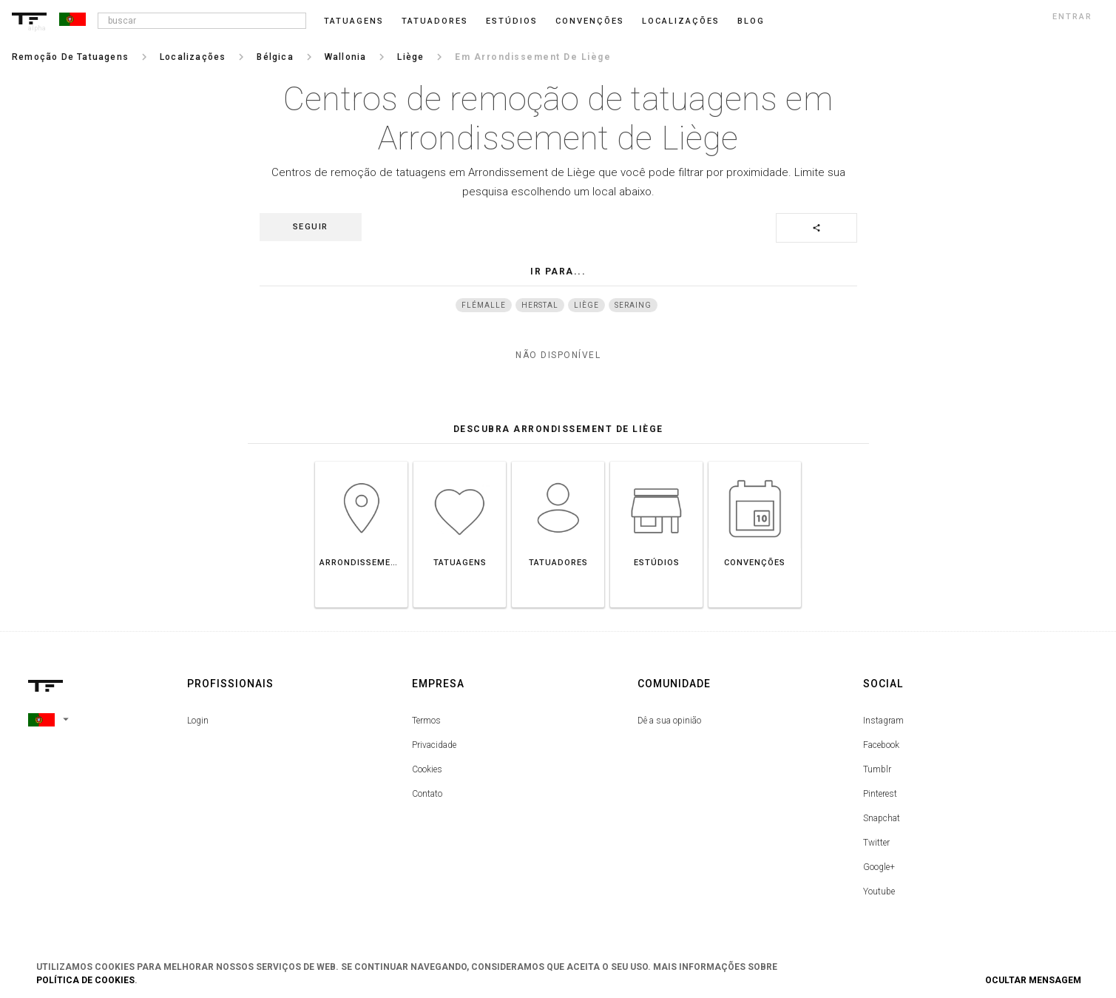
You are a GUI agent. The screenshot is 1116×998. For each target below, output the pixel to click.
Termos (426, 720)
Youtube (879, 891)
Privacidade (434, 745)
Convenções (589, 21)
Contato (427, 794)
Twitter (876, 842)
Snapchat (881, 818)
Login (198, 720)
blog (751, 21)
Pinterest (880, 794)
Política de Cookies (85, 980)
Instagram (883, 720)
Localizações (681, 21)
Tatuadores (435, 21)
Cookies (427, 769)
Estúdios (512, 21)
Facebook (881, 745)
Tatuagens (354, 21)
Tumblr (877, 769)
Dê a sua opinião (669, 720)
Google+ (879, 867)
